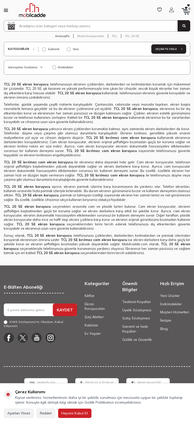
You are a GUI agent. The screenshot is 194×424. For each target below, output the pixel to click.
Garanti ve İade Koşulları (135, 329)
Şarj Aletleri (94, 317)
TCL (114, 36)
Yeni (73, 49)
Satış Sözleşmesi (136, 318)
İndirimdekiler (171, 304)
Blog (164, 328)
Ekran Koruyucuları (90, 36)
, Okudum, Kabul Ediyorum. (33, 324)
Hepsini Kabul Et (74, 413)
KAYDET (65, 309)
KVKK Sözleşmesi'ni (24, 322)
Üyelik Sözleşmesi (136, 310)
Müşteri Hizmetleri (174, 312)
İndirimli (50, 49)
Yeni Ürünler (170, 295)
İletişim (165, 320)
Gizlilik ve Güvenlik (137, 339)
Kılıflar (89, 295)
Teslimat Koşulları (136, 301)
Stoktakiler (63, 67)
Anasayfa (62, 36)
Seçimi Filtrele (168, 49)
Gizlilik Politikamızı (99, 402)
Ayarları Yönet (18, 413)
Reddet (46, 413)
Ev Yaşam (93, 333)
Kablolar (91, 325)
